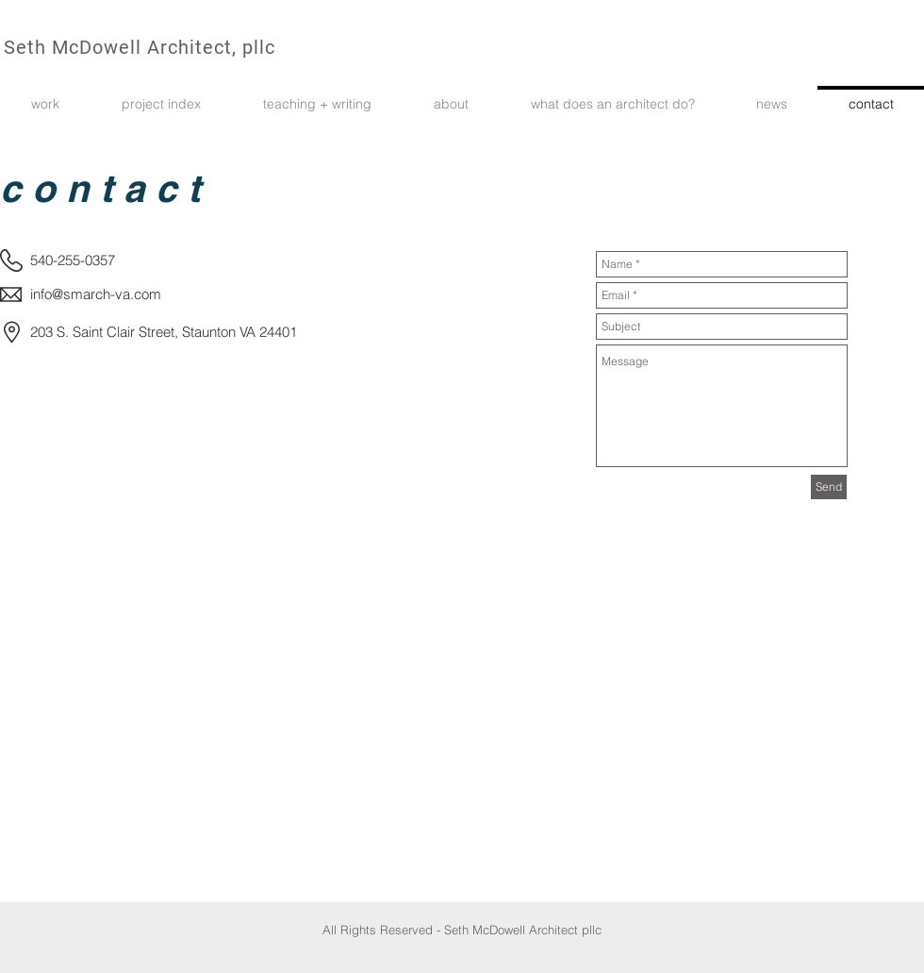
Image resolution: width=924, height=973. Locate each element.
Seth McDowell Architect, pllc (139, 47)
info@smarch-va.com (95, 294)
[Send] (829, 487)
